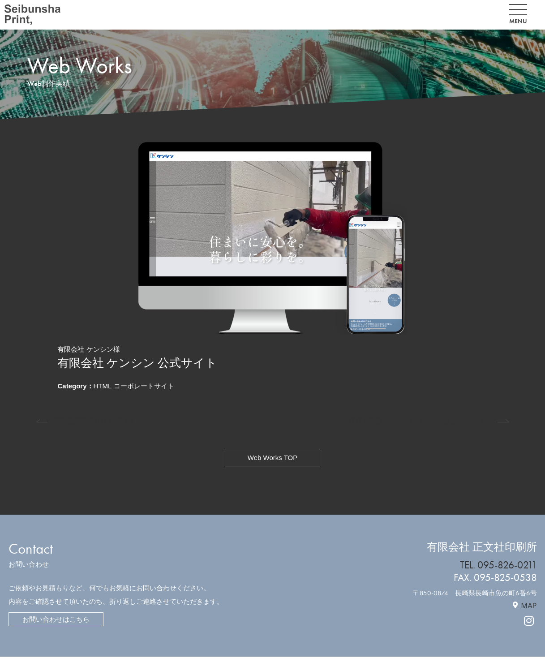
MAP (528, 605)
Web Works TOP (272, 457)
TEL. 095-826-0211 (498, 565)
